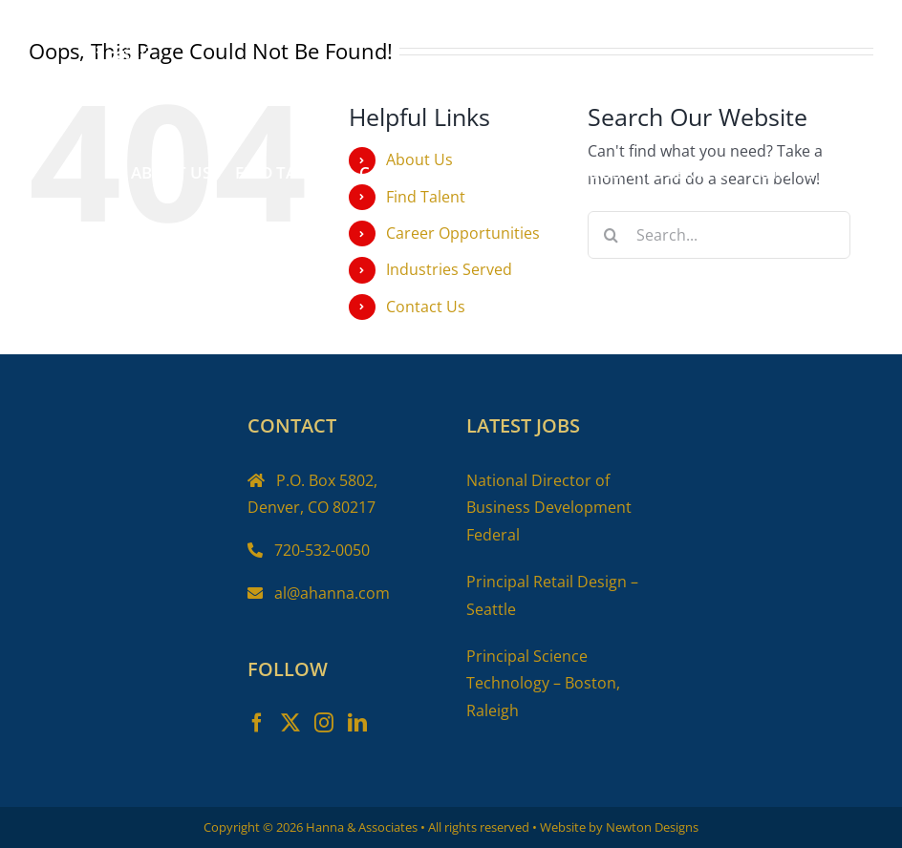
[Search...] (719, 235)
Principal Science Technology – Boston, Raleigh (543, 684)
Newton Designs (652, 827)
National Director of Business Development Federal (549, 508)
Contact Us (425, 306)
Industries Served (449, 269)
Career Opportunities (463, 233)
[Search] (611, 235)
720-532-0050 (322, 550)
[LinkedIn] (357, 722)
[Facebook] (257, 722)
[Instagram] (323, 722)
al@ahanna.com (332, 593)
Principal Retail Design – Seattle (552, 595)
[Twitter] (290, 722)
